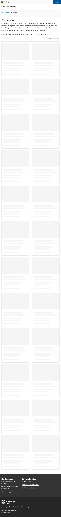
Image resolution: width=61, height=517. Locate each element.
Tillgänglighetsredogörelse (29, 488)
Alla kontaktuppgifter (7, 492)
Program (7, 12)
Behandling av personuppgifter (30, 484)
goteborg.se (5, 507)
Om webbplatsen (26, 481)
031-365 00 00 (5, 512)
